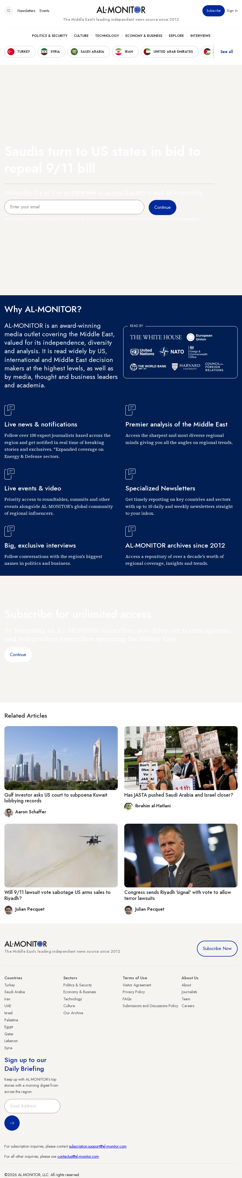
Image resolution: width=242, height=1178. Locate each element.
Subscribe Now (217, 948)
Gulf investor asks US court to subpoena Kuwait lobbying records (55, 798)
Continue (18, 654)
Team (186, 999)
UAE (7, 1006)
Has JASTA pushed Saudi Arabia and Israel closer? (178, 795)
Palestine (11, 1020)
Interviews (200, 35)
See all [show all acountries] (226, 51)
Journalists (189, 992)
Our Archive (73, 1013)
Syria (8, 1048)
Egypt (8, 1027)
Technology (107, 35)
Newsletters (26, 10)
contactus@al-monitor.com (78, 1156)
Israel (8, 1013)
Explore (176, 35)
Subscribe (213, 10)
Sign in (232, 10)
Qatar (9, 1034)
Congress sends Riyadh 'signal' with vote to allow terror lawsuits (177, 895)
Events (44, 10)
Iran (7, 999)
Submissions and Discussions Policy (150, 1006)
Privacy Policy (134, 992)
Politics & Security (49, 35)
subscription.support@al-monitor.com (97, 1146)
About (186, 985)
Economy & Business (143, 35)
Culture (81, 35)
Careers (188, 1006)
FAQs (127, 999)
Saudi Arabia (14, 992)
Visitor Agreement (137, 985)
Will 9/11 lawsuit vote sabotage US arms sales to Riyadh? (57, 895)
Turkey (9, 985)
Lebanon (11, 1040)
